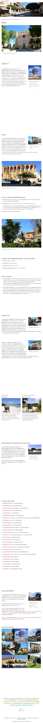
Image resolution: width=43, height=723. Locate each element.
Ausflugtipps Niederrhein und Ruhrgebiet (27, 698)
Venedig (27, 700)
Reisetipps (7, 700)
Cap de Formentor (6, 549)
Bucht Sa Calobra (6, 537)
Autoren (23, 599)
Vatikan (37, 702)
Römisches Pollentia (7, 525)
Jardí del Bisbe (6, 568)
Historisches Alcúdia (7, 522)
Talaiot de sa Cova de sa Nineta (9, 546)
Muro (19, 19)
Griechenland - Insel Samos (22, 703)
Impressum (29, 718)
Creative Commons (13, 612)
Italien (37, 700)
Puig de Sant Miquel (7, 505)
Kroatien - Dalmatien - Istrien (24, 705)
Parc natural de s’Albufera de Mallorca (10, 508)
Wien (23, 700)
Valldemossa (5, 517)
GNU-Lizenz (16, 597)
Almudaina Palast (6, 566)
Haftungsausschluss (21, 719)
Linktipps (15, 718)
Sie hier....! (4, 463)
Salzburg (12, 700)
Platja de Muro (5, 397)
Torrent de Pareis (6, 539)
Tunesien (6, 702)
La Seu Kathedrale (6, 561)
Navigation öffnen (5, 1)
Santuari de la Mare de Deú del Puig (10, 551)
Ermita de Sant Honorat (8, 530)
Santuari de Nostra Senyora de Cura (10, 532)
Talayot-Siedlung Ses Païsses (8, 515)
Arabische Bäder (6, 556)
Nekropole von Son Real (8, 544)
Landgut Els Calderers (7, 503)
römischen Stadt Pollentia (12, 342)
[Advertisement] (21, 304)
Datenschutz (35, 718)
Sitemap (19, 718)
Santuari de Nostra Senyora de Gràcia (10, 527)
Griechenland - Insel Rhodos (17, 702)
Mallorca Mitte (14, 19)
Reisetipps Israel (29, 702)
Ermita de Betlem (6, 513)
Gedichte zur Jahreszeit (10, 698)
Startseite (8, 19)
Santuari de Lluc (6, 534)
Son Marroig (5, 520)
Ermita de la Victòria (7, 510)
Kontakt (24, 718)
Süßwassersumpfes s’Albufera (8, 144)
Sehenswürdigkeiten (7, 563)
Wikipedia (4, 605)
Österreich (18, 700)
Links (11, 718)
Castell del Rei (6, 554)
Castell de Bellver (6, 559)
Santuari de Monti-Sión (7, 542)
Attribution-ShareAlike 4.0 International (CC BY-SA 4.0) (13, 619)
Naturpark (18, 211)
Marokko (32, 700)
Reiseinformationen (9, 703)
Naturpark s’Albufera (26, 397)
